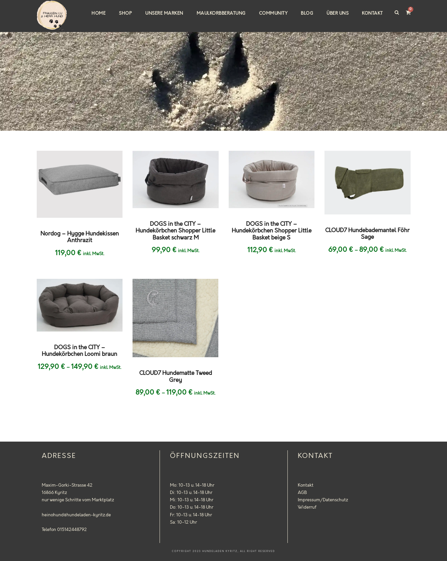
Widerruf (307, 507)
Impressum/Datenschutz (323, 500)
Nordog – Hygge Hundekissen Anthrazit (79, 237)
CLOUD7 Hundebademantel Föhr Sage (367, 233)
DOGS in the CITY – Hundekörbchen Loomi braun (79, 351)
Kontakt (372, 13)
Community (273, 13)
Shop (125, 13)
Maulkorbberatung (221, 13)
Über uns (337, 13)
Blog (307, 13)
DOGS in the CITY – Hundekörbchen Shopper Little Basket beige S (271, 231)
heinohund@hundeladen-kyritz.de (76, 515)
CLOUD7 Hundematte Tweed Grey (175, 376)
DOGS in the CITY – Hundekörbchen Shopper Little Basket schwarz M (175, 231)
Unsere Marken (164, 13)
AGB (302, 492)
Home (98, 13)
